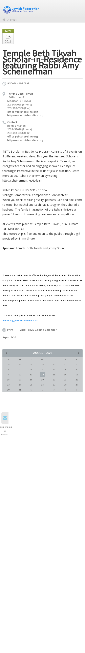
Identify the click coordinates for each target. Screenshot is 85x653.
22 (77, 379)
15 (77, 374)
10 (20, 374)
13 (54, 374)
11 (31, 374)
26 (42, 384)
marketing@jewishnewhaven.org (20, 320)
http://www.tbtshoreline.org (25, 115)
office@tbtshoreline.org (22, 112)
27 (54, 384)
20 (54, 379)
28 (65, 384)
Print (7, 330)
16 (8, 379)
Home (3, 20)
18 (31, 379)
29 (77, 384)
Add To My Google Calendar (38, 330)
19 (42, 379)
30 (8, 389)
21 (65, 379)
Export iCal (9, 337)
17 (20, 379)
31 (20, 389)
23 (8, 384)
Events (13, 19)
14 (65, 374)
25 (31, 384)
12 (42, 374)
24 (20, 384)
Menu (78, 8)
